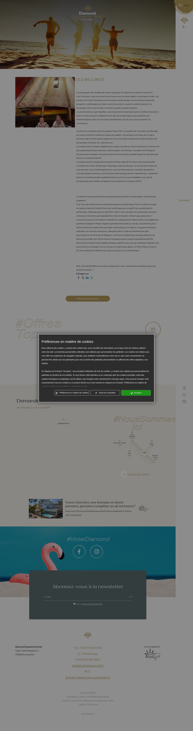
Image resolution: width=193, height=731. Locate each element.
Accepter (136, 393)
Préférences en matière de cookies (71, 393)
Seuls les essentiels (105, 393)
